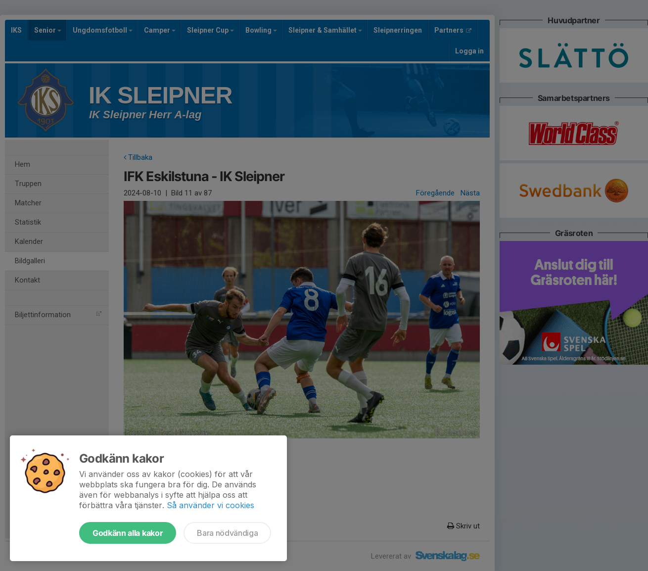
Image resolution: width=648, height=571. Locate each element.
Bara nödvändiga (227, 533)
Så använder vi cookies (210, 505)
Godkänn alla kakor (128, 533)
